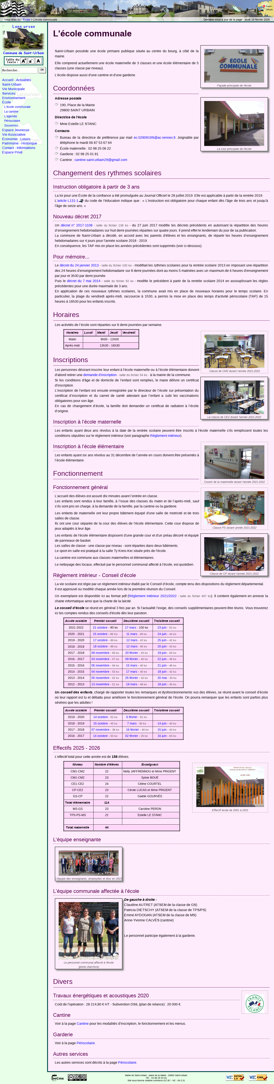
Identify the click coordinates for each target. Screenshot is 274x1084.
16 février (132, 730)
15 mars (131, 666)
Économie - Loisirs (16, 139)
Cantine (83, 1024)
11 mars (131, 634)
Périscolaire (12, 121)
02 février (131, 736)
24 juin (162, 634)
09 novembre (100, 653)
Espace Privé (12, 152)
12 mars (131, 640)
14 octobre (100, 717)
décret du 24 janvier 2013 (79, 265)
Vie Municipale (13, 89)
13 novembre (100, 684)
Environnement (13, 98)
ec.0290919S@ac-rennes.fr (154, 137)
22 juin (162, 659)
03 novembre (100, 659)
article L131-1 (67, 201)
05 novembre (100, 666)
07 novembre (100, 730)
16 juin (162, 736)
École (26, 19)
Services (8, 93)
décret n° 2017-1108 (76, 225)
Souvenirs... (12, 126)
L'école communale (17, 107)
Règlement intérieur (165, 436)
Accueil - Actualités (16, 80)
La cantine (11, 112)
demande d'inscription (100, 375)
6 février (131, 717)
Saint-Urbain (11, 84)
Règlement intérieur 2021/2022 (152, 596)
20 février (131, 653)
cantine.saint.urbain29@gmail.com (100, 160)
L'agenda (10, 116)
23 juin (162, 628)
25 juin (162, 640)
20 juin (162, 646)
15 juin (162, 730)
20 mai (162, 678)
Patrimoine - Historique (19, 143)
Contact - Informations (18, 148)
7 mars (132, 724)
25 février (131, 678)
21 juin (162, 666)
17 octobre (100, 640)
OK (42, 70)
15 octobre (100, 634)
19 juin (162, 653)
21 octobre (100, 628)
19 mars (131, 684)
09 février (131, 659)
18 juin (162, 672)
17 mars (130, 628)
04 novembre (100, 672)
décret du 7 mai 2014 (84, 281)
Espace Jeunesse (15, 130)
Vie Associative (13, 134)
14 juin (162, 724)
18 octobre (100, 646)
